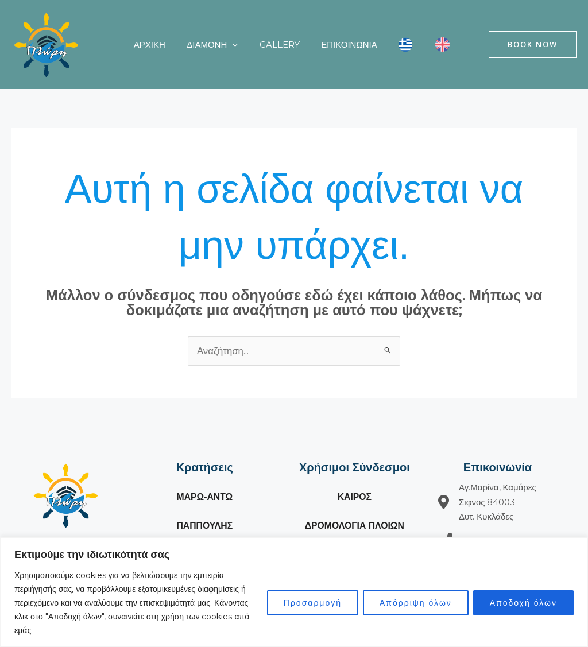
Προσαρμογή (313, 603)
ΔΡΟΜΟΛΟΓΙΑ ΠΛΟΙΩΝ (354, 526)
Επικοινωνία (334, 44)
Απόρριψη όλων (416, 603)
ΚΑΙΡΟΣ (354, 497)
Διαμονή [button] (205, 44)
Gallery (269, 44)
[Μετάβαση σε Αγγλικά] (419, 44)
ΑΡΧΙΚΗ (147, 44)
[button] (225, 44)
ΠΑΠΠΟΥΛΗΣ (204, 526)
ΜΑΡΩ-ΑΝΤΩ (204, 497)
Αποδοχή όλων (523, 603)
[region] (294, 592)
